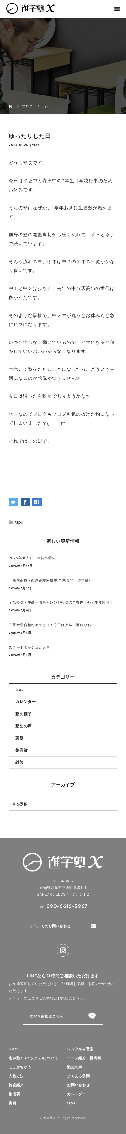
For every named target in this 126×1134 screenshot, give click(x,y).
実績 (19, 737)
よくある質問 (78, 1076)
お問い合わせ (78, 1085)
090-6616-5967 (67, 906)
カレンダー (25, 701)
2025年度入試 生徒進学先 (32, 558)
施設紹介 (16, 1085)
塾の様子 (23, 713)
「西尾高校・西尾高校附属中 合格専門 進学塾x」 (51, 580)
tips (36, 145)
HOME (14, 1049)
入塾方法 (16, 1076)
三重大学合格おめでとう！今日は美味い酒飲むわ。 (52, 625)
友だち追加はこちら (46, 1016)
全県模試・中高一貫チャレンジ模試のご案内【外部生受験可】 (61, 602)
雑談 (19, 762)
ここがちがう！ (22, 1067)
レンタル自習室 (80, 1049)
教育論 (21, 750)
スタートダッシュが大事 (29, 647)
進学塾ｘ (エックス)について (33, 1058)
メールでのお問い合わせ (50, 926)
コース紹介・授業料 (84, 1058)
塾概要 (14, 1094)
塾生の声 (23, 726)
